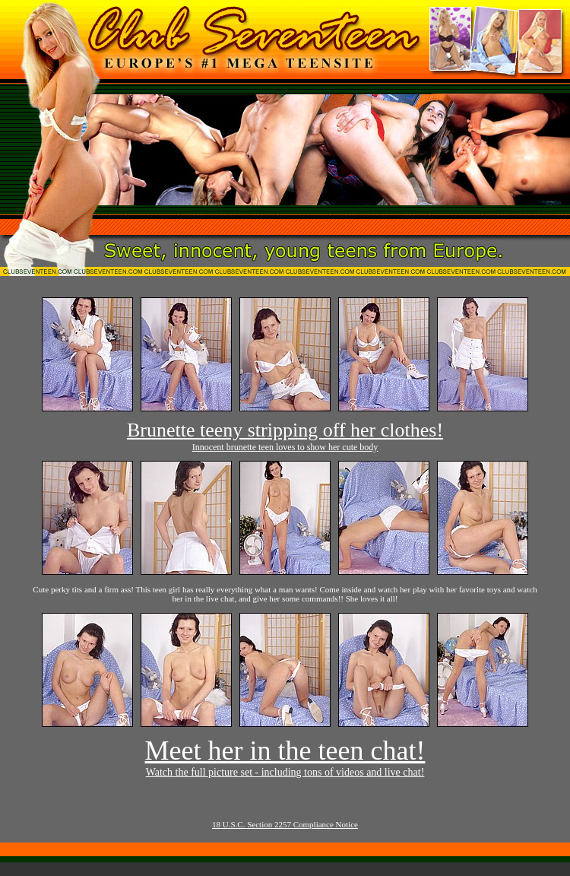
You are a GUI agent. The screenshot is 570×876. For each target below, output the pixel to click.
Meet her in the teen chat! (285, 750)
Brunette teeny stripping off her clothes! (285, 430)
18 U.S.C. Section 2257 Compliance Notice (285, 824)
